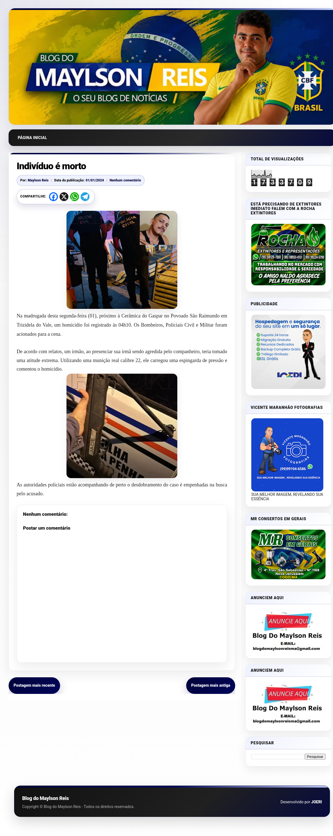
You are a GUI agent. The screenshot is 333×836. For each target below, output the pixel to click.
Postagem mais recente (34, 685)
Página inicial (32, 137)
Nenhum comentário (125, 180)
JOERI (316, 802)
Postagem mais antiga (210, 685)
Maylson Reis (38, 180)
